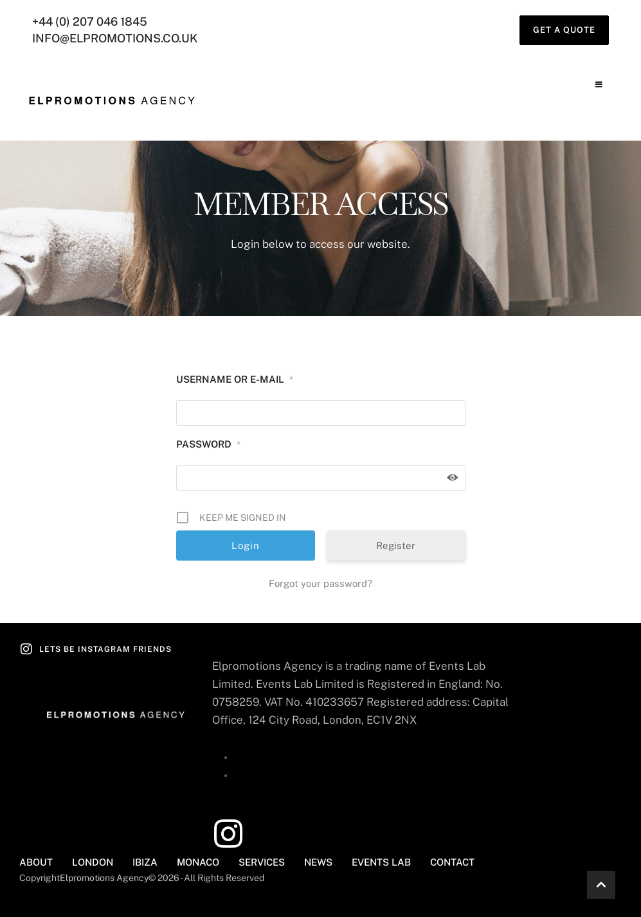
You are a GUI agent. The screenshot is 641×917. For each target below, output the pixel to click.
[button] (564, 29)
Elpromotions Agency (104, 878)
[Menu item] (36, 863)
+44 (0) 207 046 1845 (91, 21)
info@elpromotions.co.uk (116, 38)
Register (395, 545)
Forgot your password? (320, 583)
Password (208, 444)
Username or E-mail (234, 379)
